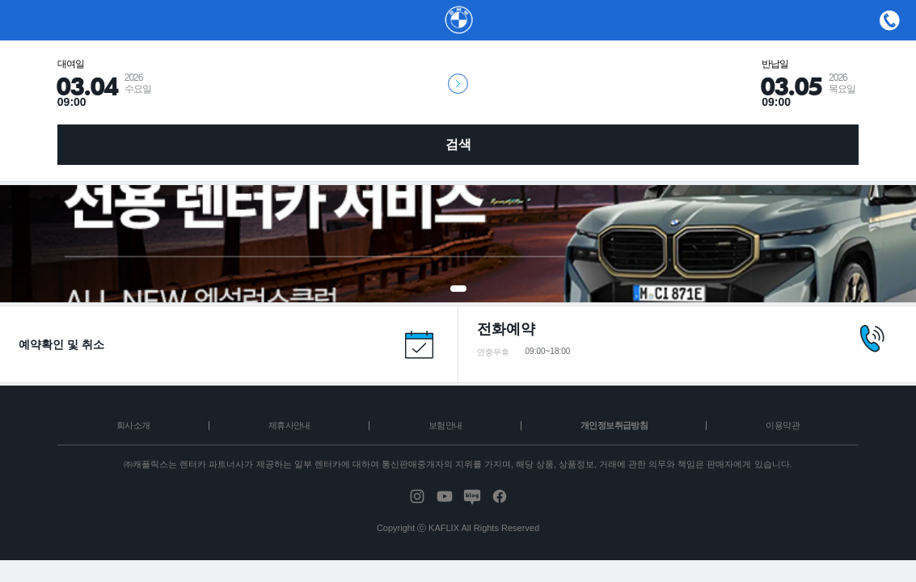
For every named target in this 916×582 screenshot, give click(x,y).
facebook (499, 496)
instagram (417, 496)
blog (472, 496)
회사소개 (133, 425)
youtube (444, 496)
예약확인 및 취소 (61, 344)
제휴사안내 (289, 425)
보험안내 (445, 425)
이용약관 (783, 425)
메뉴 (890, 21)
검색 (458, 144)
